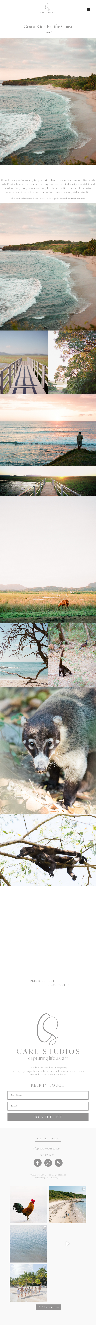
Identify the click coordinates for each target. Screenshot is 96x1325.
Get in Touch (48, 1138)
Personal (48, 32)
